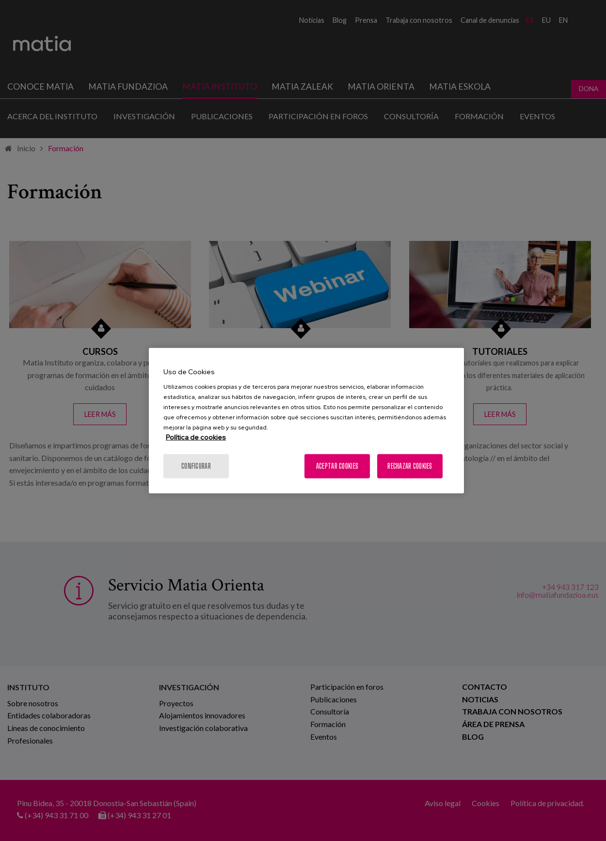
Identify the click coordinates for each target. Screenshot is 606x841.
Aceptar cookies (337, 466)
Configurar (196, 466)
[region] (306, 420)
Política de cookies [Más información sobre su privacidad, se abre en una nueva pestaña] (196, 437)
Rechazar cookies (409, 466)
